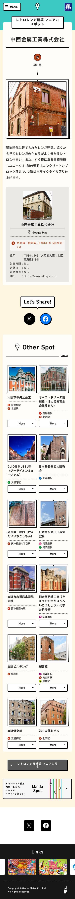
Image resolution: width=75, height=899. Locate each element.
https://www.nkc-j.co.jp (40, 276)
